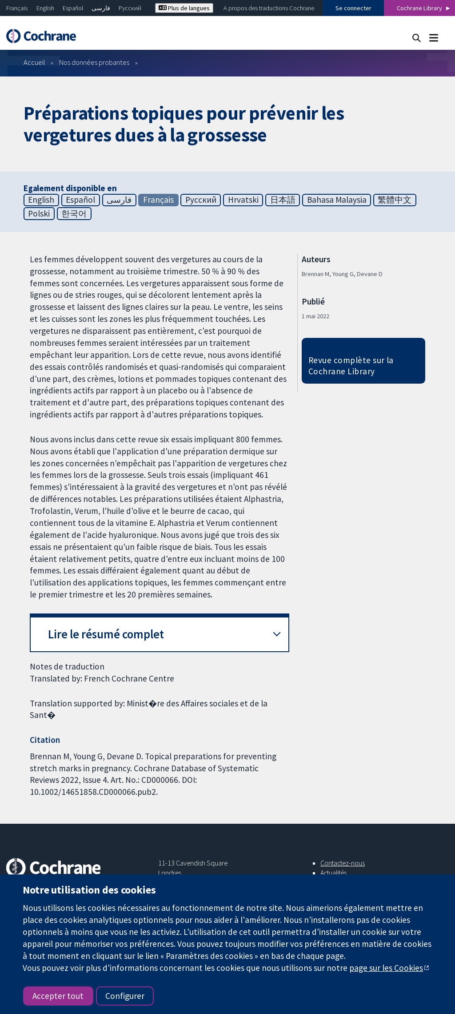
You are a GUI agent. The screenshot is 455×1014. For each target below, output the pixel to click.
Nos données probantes (94, 62)
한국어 (74, 213)
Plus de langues (184, 8)
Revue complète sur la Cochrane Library (351, 366)
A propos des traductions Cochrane (269, 8)
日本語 (282, 199)
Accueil (34, 62)
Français (17, 8)
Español (73, 8)
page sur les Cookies (386, 967)
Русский (130, 8)
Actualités (333, 872)
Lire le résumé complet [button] (106, 634)
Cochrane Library (419, 8)
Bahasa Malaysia (337, 199)
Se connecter (353, 8)
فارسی (101, 8)
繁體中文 (394, 199)
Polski (39, 213)
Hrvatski (243, 199)
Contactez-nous (342, 862)
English (45, 8)
